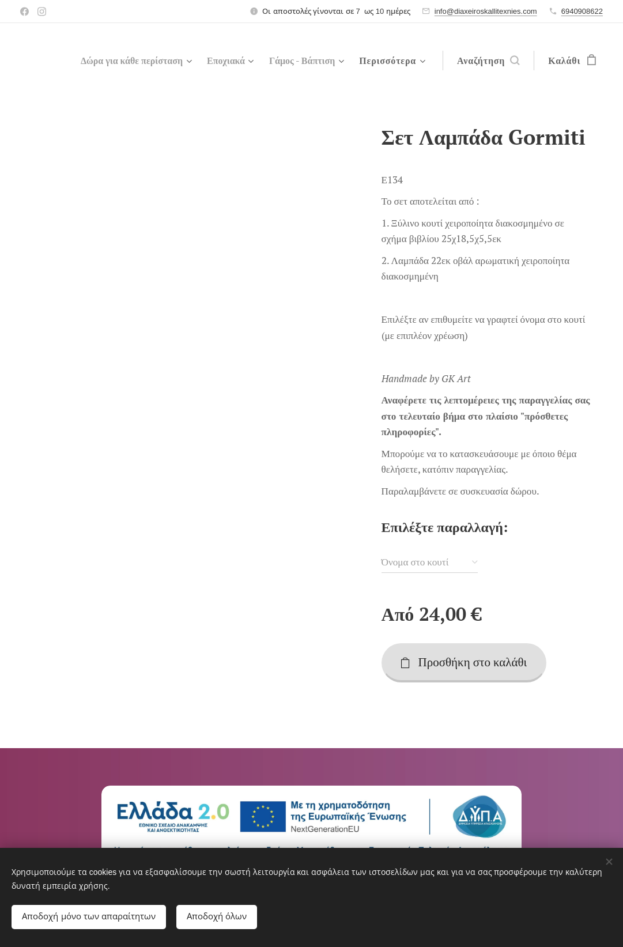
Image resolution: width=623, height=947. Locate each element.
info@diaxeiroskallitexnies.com (486, 11)
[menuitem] (121, 60)
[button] (488, 60)
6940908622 (582, 11)
